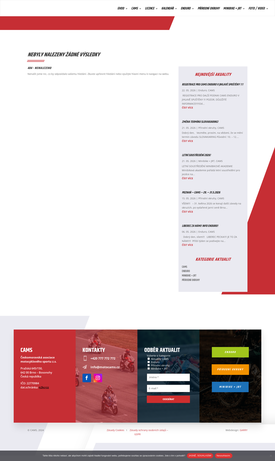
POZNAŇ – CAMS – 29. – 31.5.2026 (201, 192)
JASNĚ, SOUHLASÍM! (200, 455)
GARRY (243, 430)
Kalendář (167, 9)
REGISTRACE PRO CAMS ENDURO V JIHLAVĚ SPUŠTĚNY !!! (212, 84)
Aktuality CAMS (158, 358)
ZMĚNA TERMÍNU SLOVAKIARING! (200, 121)
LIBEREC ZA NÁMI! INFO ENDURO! (200, 226)
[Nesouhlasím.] (270, 455)
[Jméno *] (168, 377)
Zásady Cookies (115, 430)
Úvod (120, 9)
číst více (187, 107)
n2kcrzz (44, 387)
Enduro (185, 9)
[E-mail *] (168, 388)
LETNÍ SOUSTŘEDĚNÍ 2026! (196, 155)
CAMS (134, 9)
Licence (149, 9)
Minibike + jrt (230, 387)
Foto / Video (256, 9)
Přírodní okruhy (209, 9)
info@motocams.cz (105, 367)
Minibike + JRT (232, 9)
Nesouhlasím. (224, 455)
